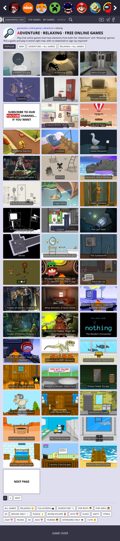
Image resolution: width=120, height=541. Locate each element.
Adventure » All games (41, 46)
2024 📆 (39, 519)
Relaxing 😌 (27, 508)
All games (10, 508)
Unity (96, 514)
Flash (85, 514)
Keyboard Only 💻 (72, 519)
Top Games (34, 19)
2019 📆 (74, 514)
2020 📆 (9, 519)
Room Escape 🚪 (57, 514)
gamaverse (22, 28)
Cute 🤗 (91, 519)
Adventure (48, 28)
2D (6, 514)
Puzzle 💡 (38, 514)
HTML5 (106, 514)
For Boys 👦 (85, 508)
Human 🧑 (52, 519)
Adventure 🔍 (66, 508)
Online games (35, 28)
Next (17, 498)
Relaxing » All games (72, 46)
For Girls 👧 (103, 508)
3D (29, 519)
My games (49, 19)
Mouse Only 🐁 (20, 514)
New (21, 46)
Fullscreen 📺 (46, 508)
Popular (9, 46)
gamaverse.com (14, 19)
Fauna (20, 519)
